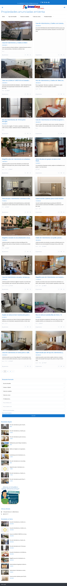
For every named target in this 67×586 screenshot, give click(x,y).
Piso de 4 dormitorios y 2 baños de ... (18, 534)
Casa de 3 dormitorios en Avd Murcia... (18, 546)
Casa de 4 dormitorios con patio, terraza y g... (16, 273)
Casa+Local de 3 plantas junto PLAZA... (18, 570)
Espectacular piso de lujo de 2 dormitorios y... (50, 347)
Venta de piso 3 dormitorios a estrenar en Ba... (16, 196)
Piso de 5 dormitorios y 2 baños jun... (18, 425)
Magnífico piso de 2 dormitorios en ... (18, 552)
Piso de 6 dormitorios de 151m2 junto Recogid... (13, 119)
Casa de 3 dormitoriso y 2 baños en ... (18, 516)
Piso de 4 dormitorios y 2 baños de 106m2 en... (50, 80)
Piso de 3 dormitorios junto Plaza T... (18, 473)
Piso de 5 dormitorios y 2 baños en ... (18, 467)
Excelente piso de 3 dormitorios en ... (18, 449)
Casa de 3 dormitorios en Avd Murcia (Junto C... (50, 118)
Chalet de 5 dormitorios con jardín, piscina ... (49, 234)
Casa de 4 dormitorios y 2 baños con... (18, 522)
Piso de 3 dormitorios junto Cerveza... (18, 431)
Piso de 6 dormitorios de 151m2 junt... (18, 540)
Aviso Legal (3, 578)
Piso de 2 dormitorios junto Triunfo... (18, 419)
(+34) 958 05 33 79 (22, 3)
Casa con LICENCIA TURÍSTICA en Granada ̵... (16, 80)
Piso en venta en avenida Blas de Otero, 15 (49, 310)
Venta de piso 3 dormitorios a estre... (18, 564)
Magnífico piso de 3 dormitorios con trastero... (50, 273)
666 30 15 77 (5, 508)
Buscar (33, 410)
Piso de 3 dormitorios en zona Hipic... (18, 455)
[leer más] (22, 49)
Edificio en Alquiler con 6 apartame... (18, 443)
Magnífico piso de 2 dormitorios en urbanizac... (16, 157)
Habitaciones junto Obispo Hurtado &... (18, 437)
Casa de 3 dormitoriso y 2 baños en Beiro (14, 43)
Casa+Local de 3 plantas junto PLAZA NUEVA (49, 196)
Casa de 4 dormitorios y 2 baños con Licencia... (50, 23)
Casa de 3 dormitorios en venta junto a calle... (16, 347)
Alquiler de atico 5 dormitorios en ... (17, 461)
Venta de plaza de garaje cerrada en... (18, 558)
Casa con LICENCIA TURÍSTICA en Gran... (18, 528)
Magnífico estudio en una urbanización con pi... (16, 234)
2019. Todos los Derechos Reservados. (9, 581)
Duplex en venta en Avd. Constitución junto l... (16, 310)
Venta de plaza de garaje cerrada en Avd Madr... (48, 158)
